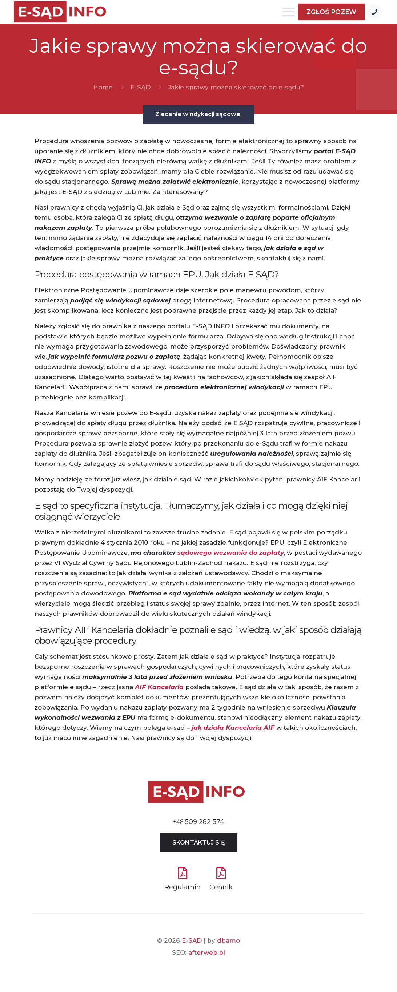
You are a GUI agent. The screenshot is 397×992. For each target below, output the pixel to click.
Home (103, 87)
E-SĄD (141, 87)
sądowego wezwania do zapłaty (230, 552)
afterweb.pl (206, 952)
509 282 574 (198, 822)
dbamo (228, 940)
